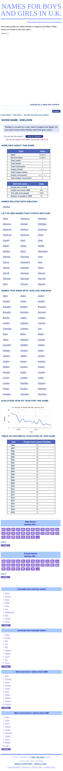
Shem (23, 251)
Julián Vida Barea (38, 757)
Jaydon (41, 356)
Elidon (41, 334)
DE (8, 533)
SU (8, 569)
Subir (5, 545)
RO (18, 533)
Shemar (6, 256)
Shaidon (7, 394)
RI (33, 537)
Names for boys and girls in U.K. (31, 9)
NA (33, 533)
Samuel (8, 701)
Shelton (6, 206)
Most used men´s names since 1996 (31, 672)
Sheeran (7, 224)
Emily (7, 717)
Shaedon (42, 388)
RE (52, 533)
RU (18, 569)
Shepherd (25, 262)
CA (3, 533)
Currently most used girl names (31, 630)
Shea (5, 218)
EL (23, 561)
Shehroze (42, 229)
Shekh (6, 245)
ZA (38, 533)
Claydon (24, 328)
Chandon (7, 328)
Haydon (6, 350)
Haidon (41, 345)
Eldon (23, 334)
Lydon (41, 377)
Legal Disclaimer (13, 767)
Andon (41, 296)
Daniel (7, 695)
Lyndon (6, 383)
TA (42, 529)
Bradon (41, 301)
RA (33, 529)
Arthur (7, 603)
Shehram (7, 229)
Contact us (26, 767)
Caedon (42, 317)
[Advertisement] (31, 70)
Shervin (41, 273)
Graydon (7, 345)
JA (8, 529)
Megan (7, 742)
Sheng (6, 262)
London (24, 377)
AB (52, 529)
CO (57, 533)
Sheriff (6, 273)
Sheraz (6, 267)
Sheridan (24, 267)
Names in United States (23, 764)
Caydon (41, 323)
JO (13, 533)
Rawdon (24, 383)
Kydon (23, 372)
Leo (6, 609)
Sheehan (42, 218)
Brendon (24, 312)
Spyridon (42, 394)
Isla (6, 641)
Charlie (7, 619)
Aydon (23, 301)
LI (57, 561)
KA (13, 529)
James (7, 689)
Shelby (41, 245)
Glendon (24, 339)
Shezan (41, 284)
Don (40, 328)
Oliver (7, 593)
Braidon (24, 306)
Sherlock (24, 273)
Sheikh (6, 240)
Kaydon (24, 366)
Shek (40, 240)
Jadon (41, 350)
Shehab (24, 224)
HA (23, 529)
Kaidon (6, 366)
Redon (6, 388)
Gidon (6, 339)
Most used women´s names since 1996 (31, 713)
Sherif (40, 267)
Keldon (41, 366)
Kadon (23, 361)
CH (42, 533)
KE (28, 533)
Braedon (7, 306)
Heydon (24, 350)
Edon (5, 334)
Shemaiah (43, 251)
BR (13, 537)
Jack (7, 615)
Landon (41, 372)
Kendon (6, 372)
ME (57, 565)
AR (37, 529)
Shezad (24, 284)
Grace (7, 657)
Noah (7, 600)
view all (3, 542)
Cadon (23, 317)
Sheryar (42, 278)
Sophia (7, 654)
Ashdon (6, 301)
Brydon (6, 317)
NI (33, 569)
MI (18, 537)
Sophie (7, 730)
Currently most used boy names (31, 589)
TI (28, 569)
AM (8, 565)
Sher (40, 262)
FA (13, 569)
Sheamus (24, 218)
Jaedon (6, 356)
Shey (5, 284)
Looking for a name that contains (44, 104)
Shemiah (24, 256)
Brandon (42, 306)
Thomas (8, 679)
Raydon (41, 383)
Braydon (7, 312)
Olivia (7, 635)
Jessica (8, 727)
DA (47, 529)
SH (28, 529)
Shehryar (7, 235)
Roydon (24, 388)
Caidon (6, 323)
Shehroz (24, 229)
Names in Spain (40, 764)
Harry (7, 606)
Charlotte (8, 733)
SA (18, 529)
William (8, 698)
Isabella (8, 650)
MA (3, 529)
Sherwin (7, 278)
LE (3, 537)
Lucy (7, 746)
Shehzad (24, 235)
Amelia (7, 638)
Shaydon (24, 394)
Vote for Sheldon (34, 136)
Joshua (8, 686)
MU (23, 533)
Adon (5, 296)
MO (47, 533)
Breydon (42, 312)
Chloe (7, 720)
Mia (6, 647)
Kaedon (41, 361)
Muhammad (9, 612)
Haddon (24, 345)
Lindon (6, 377)
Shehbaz (42, 224)
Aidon (23, 296)
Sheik (40, 235)
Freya (7, 663)
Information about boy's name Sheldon (44, 22)
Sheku (23, 245)
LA (47, 561)
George (8, 597)
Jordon (6, 361)
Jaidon (23, 356)
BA (28, 537)
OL (23, 537)
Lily (6, 660)
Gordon (41, 339)
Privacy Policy (37, 767)
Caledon (24, 323)
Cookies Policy (49, 767)
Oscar (7, 622)
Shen (40, 256)
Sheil (22, 240)
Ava (6, 644)
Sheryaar (24, 278)
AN (8, 537)
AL (57, 529)
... (37, 537)
